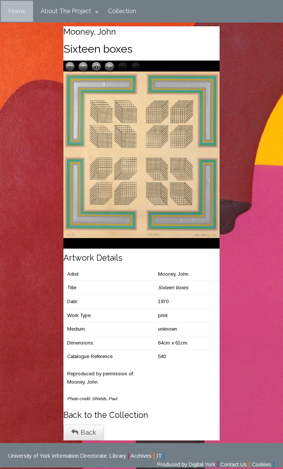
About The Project (70, 11)
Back (83, 432)
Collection (122, 11)
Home (17, 11)
